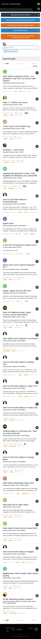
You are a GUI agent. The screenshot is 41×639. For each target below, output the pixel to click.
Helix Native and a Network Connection (20, 338)
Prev (7, 63)
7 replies (17, 586)
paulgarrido (6, 485)
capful (5, 507)
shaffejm (5, 293)
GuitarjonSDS (7, 317)
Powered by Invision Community (20, 636)
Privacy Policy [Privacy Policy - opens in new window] (12, 628)
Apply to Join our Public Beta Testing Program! (20, 20)
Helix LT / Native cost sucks (15, 102)
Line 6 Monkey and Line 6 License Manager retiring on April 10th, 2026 (20, 36)
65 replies (19, 113)
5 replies (17, 137)
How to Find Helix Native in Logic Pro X (20, 386)
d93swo (5, 225)
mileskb (5, 178)
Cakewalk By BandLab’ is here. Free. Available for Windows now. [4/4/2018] (20, 174)
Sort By (35, 66)
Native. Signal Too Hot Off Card (17, 291)
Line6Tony (6, 601)
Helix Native (22, 204)
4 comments (19, 470)
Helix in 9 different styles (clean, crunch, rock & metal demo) (17, 313)
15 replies (19, 325)
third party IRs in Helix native (15, 505)
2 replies (20, 160)
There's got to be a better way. (17, 126)
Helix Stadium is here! (20, 30)
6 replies (20, 277)
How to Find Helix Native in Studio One (20, 407)
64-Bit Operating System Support (18, 599)
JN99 (4, 578)
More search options (10, 51)
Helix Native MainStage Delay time (18, 483)
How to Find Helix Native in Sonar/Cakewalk (15, 200)
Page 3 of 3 (20, 63)
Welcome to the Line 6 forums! (20, 15)
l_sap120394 (6, 83)
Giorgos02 (6, 152)
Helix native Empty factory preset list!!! (20, 528)
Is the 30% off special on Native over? (20, 245)
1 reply (18, 234)
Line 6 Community (10, 4)
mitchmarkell (6, 128)
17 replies (17, 186)
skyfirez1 (5, 104)
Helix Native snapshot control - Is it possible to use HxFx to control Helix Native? (19, 78)
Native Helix (8, 223)
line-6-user (6, 269)
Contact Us (31, 628)
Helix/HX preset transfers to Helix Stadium (20, 25)
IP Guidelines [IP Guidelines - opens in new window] (19, 628)
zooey (5, 247)
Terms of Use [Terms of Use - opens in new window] (7, 629)
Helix (23, 83)
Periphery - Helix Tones (13, 150)
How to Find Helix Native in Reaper (18, 552)
